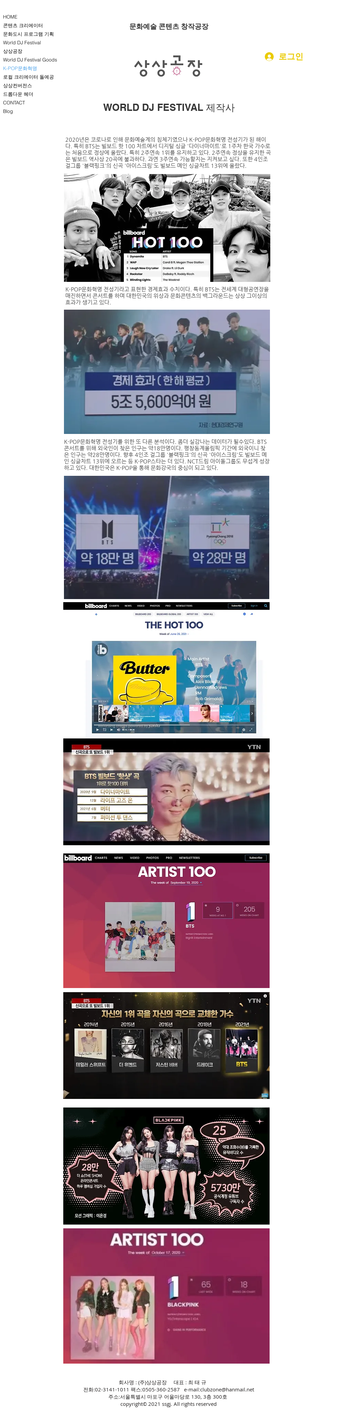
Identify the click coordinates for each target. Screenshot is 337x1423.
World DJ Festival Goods (30, 60)
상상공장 (12, 51)
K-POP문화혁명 (20, 68)
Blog (8, 111)
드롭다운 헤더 (18, 94)
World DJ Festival (22, 42)
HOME (10, 17)
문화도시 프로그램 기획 (28, 34)
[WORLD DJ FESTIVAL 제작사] (169, 107)
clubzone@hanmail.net (227, 1389)
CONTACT (14, 103)
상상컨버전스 (17, 85)
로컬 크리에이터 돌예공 (28, 77)
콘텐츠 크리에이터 (23, 25)
